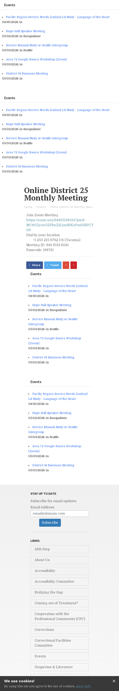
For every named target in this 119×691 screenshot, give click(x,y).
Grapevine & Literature (54, 667)
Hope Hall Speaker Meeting (25, 31)
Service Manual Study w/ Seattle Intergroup (37, 45)
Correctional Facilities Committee (53, 643)
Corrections (44, 630)
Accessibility (45, 571)
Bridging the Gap (49, 592)
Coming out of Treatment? (56, 603)
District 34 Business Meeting (27, 73)
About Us (42, 560)
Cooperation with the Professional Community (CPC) (60, 616)
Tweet (54, 265)
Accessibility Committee (54, 582)
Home (28, 207)
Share (36, 265)
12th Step (42, 549)
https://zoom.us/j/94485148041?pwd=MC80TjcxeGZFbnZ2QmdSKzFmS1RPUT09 (59, 225)
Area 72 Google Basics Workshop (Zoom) (36, 59)
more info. (83, 686)
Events (41, 207)
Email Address (42, 507)
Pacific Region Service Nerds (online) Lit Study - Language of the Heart (57, 17)
